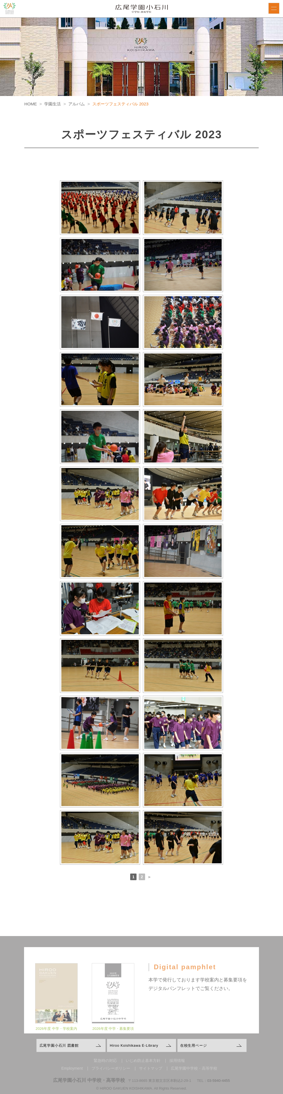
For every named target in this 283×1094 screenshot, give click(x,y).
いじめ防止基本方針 (143, 1060)
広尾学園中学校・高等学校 (194, 1068)
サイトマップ (150, 1068)
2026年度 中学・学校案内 (56, 1034)
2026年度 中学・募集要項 (113, 1033)
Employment (72, 1068)
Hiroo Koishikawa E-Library (134, 1045)
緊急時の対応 (105, 1060)
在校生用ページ (193, 1045)
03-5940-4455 (218, 1081)
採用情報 (177, 1060)
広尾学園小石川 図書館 (59, 1045)
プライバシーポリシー (110, 1068)
